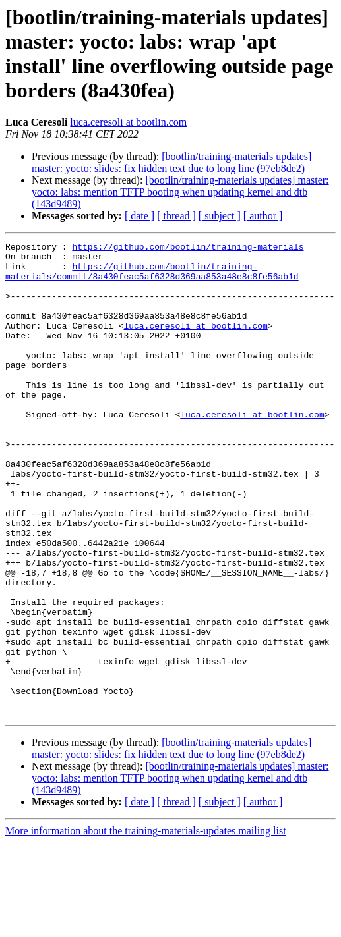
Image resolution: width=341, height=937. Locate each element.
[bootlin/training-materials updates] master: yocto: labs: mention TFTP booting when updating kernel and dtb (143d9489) (180, 191)
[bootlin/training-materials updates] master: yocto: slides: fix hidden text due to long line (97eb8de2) (171, 162)
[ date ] (139, 215)
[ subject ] (220, 215)
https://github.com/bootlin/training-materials (187, 248)
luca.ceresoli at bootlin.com (128, 122)
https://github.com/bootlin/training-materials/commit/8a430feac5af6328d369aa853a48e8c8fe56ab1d (152, 278)
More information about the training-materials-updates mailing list (145, 925)
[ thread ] (176, 215)
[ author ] (263, 215)
